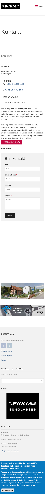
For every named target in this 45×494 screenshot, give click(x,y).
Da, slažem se (7, 490)
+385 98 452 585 (13, 89)
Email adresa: (11, 175)
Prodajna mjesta (6, 355)
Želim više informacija (26, 485)
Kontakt (3, 360)
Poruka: (8, 196)
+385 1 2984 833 (14, 84)
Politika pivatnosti (6, 351)
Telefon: (8, 185)
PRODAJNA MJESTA (12, 142)
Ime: (7, 164)
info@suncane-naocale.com (10, 451)
